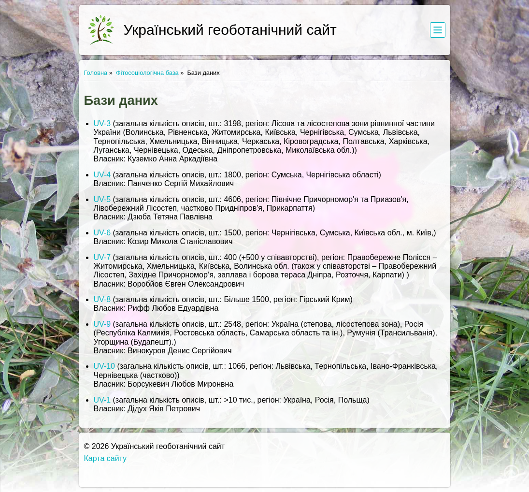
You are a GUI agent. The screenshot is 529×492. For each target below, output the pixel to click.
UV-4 (102, 175)
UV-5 (102, 199)
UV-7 (102, 257)
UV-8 (102, 299)
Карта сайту (105, 458)
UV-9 (102, 324)
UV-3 (102, 123)
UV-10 (104, 366)
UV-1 (102, 400)
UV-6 (102, 233)
